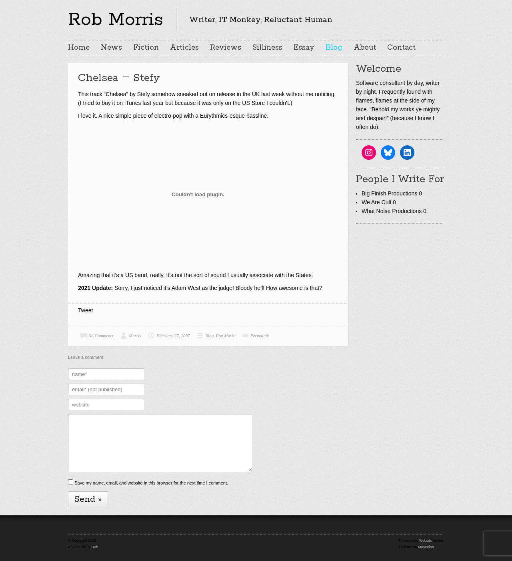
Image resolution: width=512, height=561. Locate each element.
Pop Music (225, 335)
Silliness (267, 47)
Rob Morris (115, 19)
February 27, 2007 (173, 335)
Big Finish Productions (389, 193)
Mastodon (426, 547)
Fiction (146, 47)
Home (79, 47)
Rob (95, 547)
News (111, 47)
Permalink (259, 335)
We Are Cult (376, 202)
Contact (401, 47)
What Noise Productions (392, 211)
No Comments (100, 335)
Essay (304, 47)
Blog (334, 47)
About (365, 47)
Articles (184, 47)
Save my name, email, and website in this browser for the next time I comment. (151, 483)
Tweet (85, 310)
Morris (135, 335)
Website (425, 541)
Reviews (225, 47)
